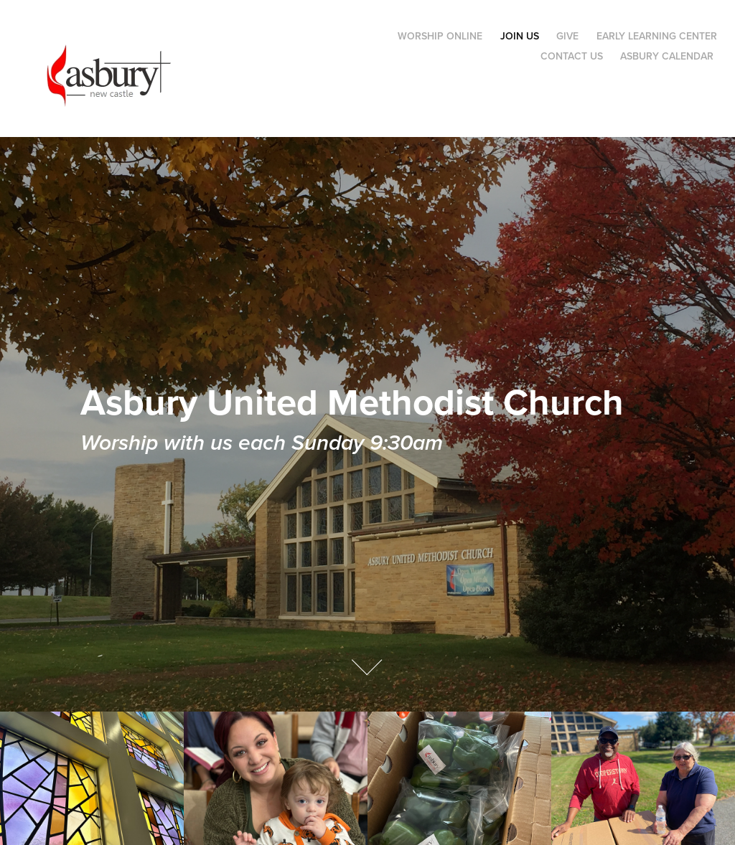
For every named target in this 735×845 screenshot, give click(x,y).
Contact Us (571, 56)
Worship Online (440, 36)
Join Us (519, 36)
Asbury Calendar (666, 56)
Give (567, 36)
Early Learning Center (656, 36)
